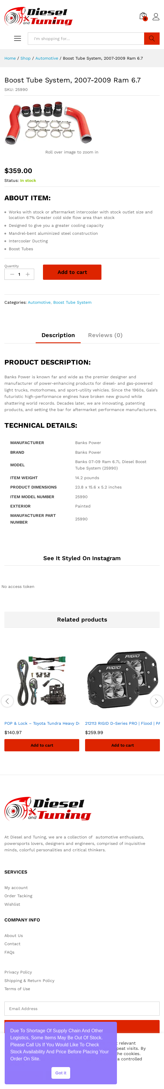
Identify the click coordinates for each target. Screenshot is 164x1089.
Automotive (39, 302)
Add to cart (72, 272)
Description (58, 335)
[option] (41, 701)
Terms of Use (17, 988)
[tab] (58, 337)
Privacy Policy (18, 972)
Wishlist (12, 904)
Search (152, 38)
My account (16, 887)
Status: (11, 180)
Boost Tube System (72, 302)
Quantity (11, 266)
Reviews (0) (105, 335)
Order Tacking (18, 895)
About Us (13, 935)
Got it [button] (60, 1073)
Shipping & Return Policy (29, 980)
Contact (12, 943)
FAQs (9, 952)
